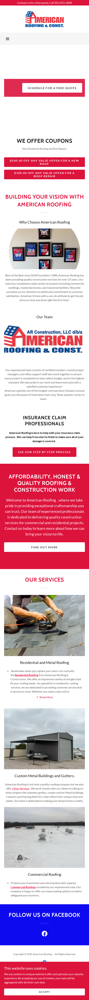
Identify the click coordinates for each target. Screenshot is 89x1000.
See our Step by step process (44, 452)
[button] (7, 38)
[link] (44, 19)
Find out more (44, 547)
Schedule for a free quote (52, 88)
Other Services (20, 788)
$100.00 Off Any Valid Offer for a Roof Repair (44, 174)
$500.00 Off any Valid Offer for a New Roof (44, 162)
